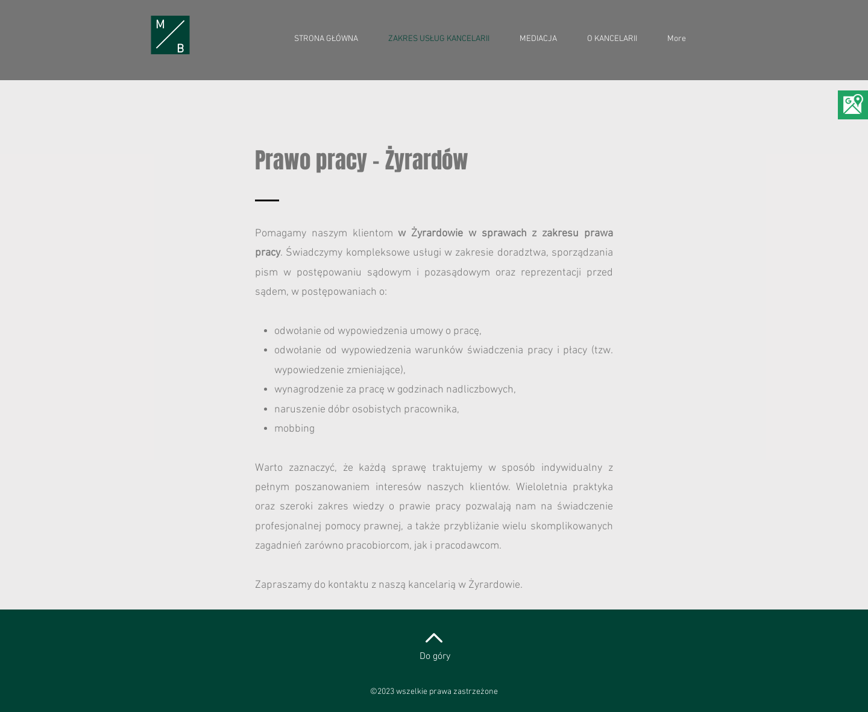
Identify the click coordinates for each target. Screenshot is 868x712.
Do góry (435, 657)
